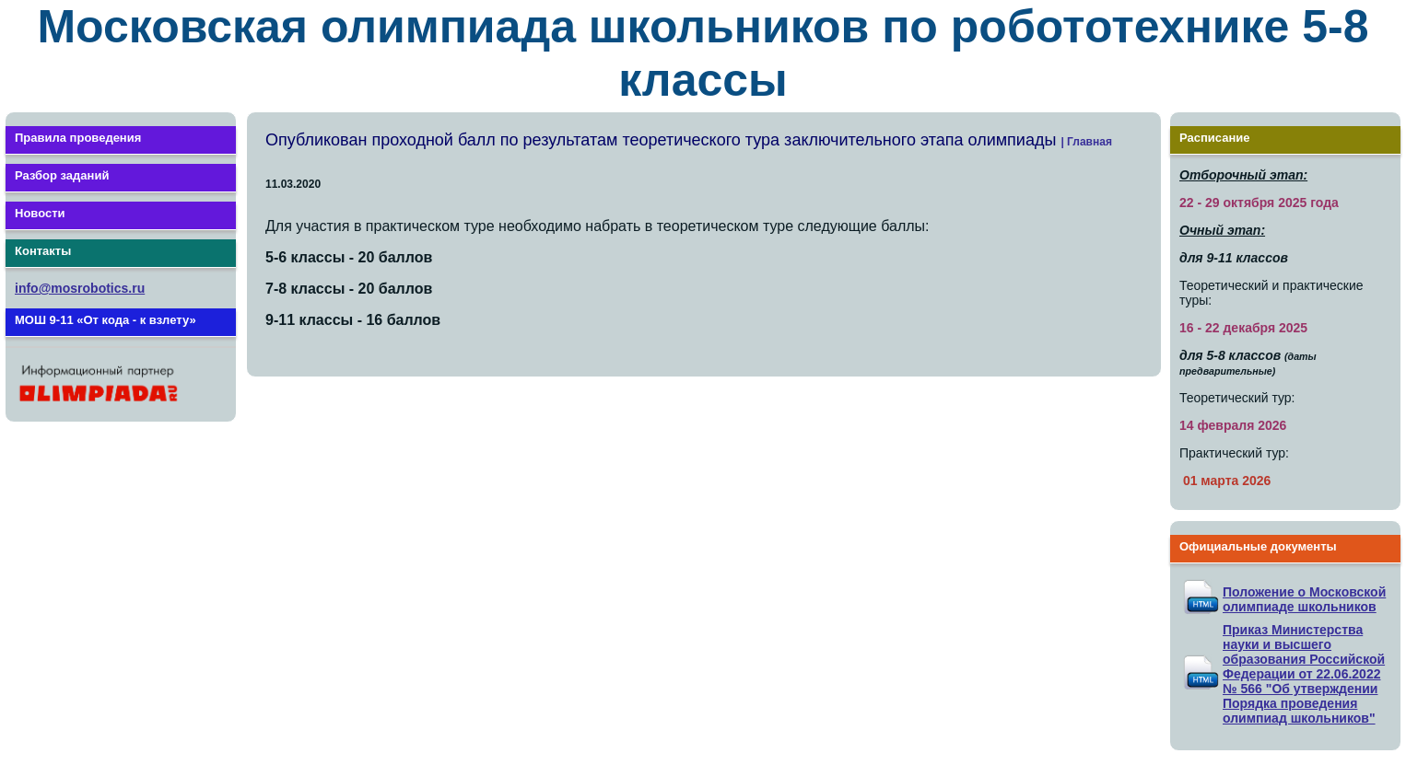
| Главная (1086, 141)
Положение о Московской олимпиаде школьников (1304, 599)
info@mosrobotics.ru (80, 288)
